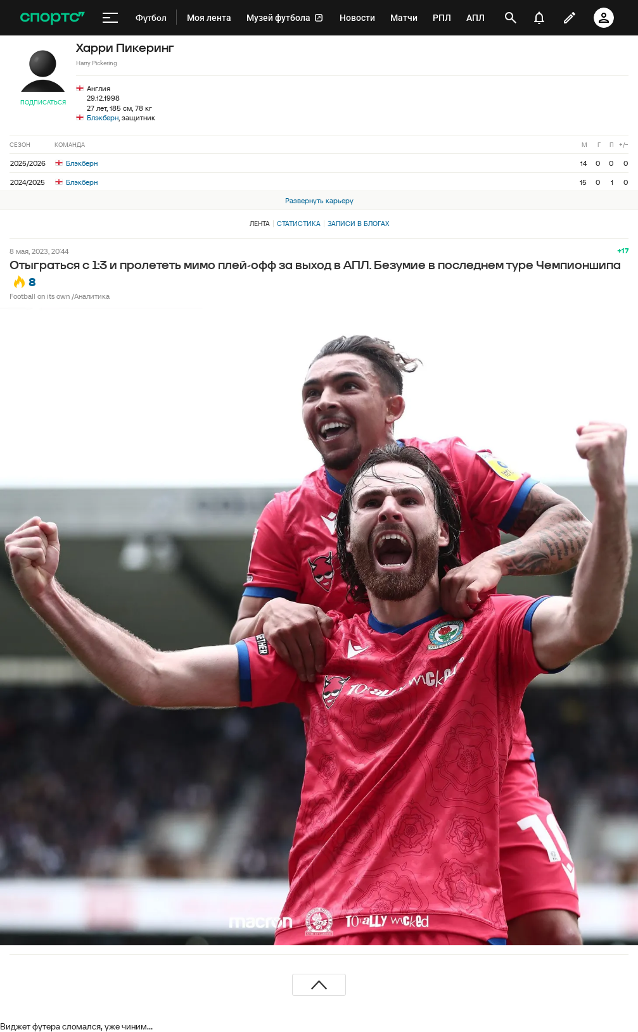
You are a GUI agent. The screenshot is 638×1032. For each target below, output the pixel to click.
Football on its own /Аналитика (60, 296)
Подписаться (43, 102)
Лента (260, 223)
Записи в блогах (358, 223)
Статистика (299, 223)
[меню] (110, 18)
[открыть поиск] (510, 18)
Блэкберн (102, 117)
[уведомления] (539, 18)
